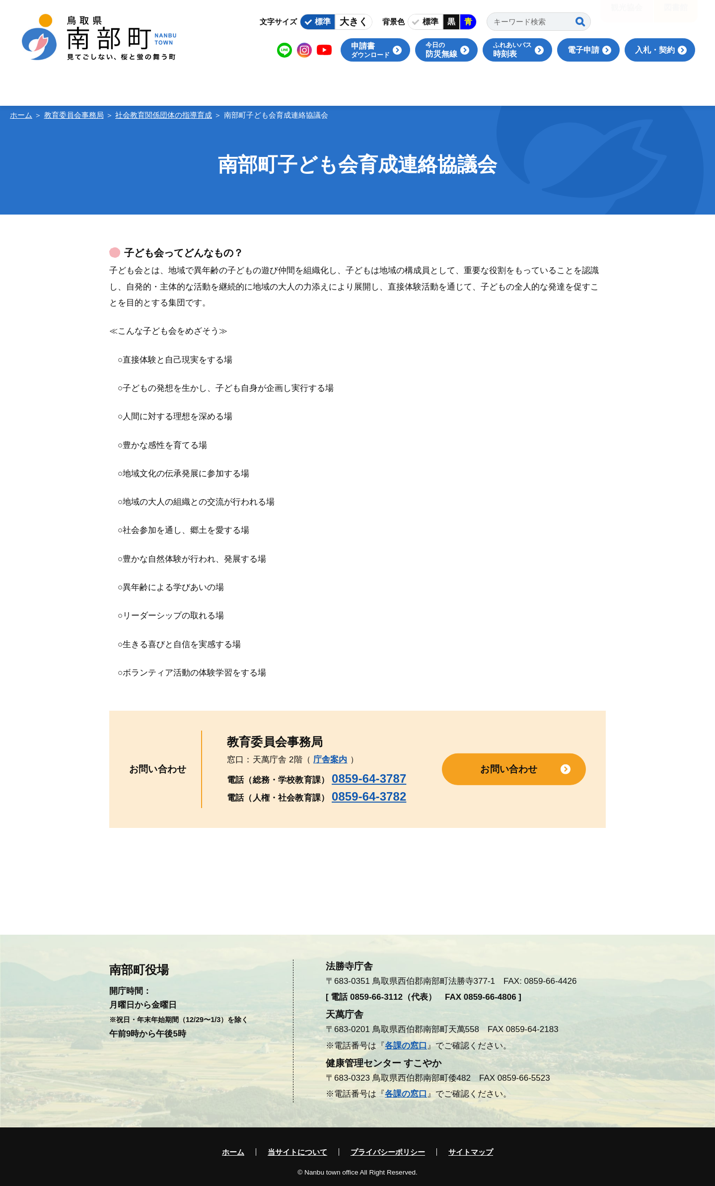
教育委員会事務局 (74, 115)
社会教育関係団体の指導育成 (163, 115)
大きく (354, 21)
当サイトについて (297, 1152)
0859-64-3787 (369, 778)
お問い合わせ (508, 769)
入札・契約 (655, 50)
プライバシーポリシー (388, 1152)
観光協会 (627, 14)
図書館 (676, 14)
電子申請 (583, 50)
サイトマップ (470, 1152)
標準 (323, 21)
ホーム (21, 115)
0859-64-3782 (369, 796)
